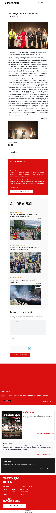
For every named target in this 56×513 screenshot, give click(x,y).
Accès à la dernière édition (45, 433)
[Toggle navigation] (2, 3)
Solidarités (17, 9)
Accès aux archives (46, 469)
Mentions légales (28, 512)
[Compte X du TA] (8, 482)
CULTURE (13, 492)
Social (12, 245)
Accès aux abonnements (45, 454)
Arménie (13, 152)
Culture (10, 9)
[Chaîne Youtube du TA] (4, 482)
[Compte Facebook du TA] (11, 482)
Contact (22, 494)
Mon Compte (24, 492)
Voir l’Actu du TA (49, 401)
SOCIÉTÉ (5, 494)
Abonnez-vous (24, 489)
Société (12, 212)
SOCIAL (5, 492)
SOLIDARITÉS (14, 489)
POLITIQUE (5, 489)
